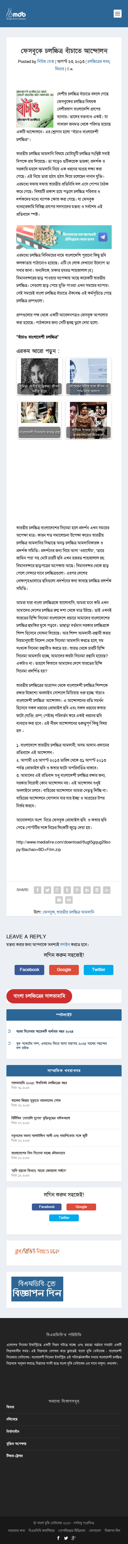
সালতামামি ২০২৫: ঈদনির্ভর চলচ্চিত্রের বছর (39, 1083)
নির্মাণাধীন (12, 1431)
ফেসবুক (49, 912)
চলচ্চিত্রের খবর (98, 61)
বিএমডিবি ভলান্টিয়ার (42, 1530)
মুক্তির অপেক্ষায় (16, 1443)
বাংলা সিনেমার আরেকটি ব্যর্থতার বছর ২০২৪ (44, 1031)
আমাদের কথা (16, 1530)
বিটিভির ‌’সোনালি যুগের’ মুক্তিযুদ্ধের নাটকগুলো (40, 1118)
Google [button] (64, 970)
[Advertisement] (64, 484)
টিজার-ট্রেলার (14, 1456)
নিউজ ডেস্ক (45, 61)
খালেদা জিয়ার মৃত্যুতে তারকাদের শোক (36, 1100)
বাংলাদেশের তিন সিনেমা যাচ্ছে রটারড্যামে (38, 1153)
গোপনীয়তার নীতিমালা (71, 1530)
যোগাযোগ (95, 1530)
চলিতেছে (12, 1419)
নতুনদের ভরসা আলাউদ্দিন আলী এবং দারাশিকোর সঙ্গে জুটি (49, 1135)
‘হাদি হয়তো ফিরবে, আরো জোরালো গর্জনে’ (38, 1170)
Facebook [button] (29, 970)
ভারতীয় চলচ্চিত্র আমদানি (75, 912)
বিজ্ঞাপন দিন (112, 1530)
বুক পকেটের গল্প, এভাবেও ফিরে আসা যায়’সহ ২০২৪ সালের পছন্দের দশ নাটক (61, 1045)
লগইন (65, 945)
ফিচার (59, 69)
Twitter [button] (98, 970)
